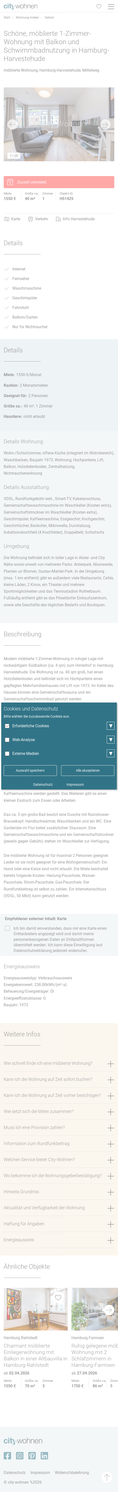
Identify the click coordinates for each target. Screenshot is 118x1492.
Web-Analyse (23, 739)
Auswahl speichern (30, 770)
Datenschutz (43, 784)
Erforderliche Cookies (30, 726)
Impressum (75, 784)
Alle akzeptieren (88, 770)
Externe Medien (25, 753)
